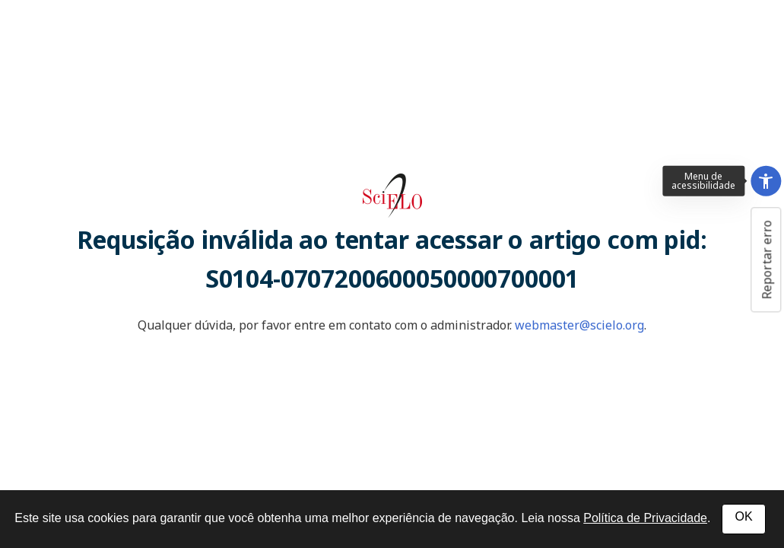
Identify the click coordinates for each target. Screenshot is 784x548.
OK (743, 516)
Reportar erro (766, 259)
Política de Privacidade (645, 517)
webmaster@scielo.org (579, 325)
